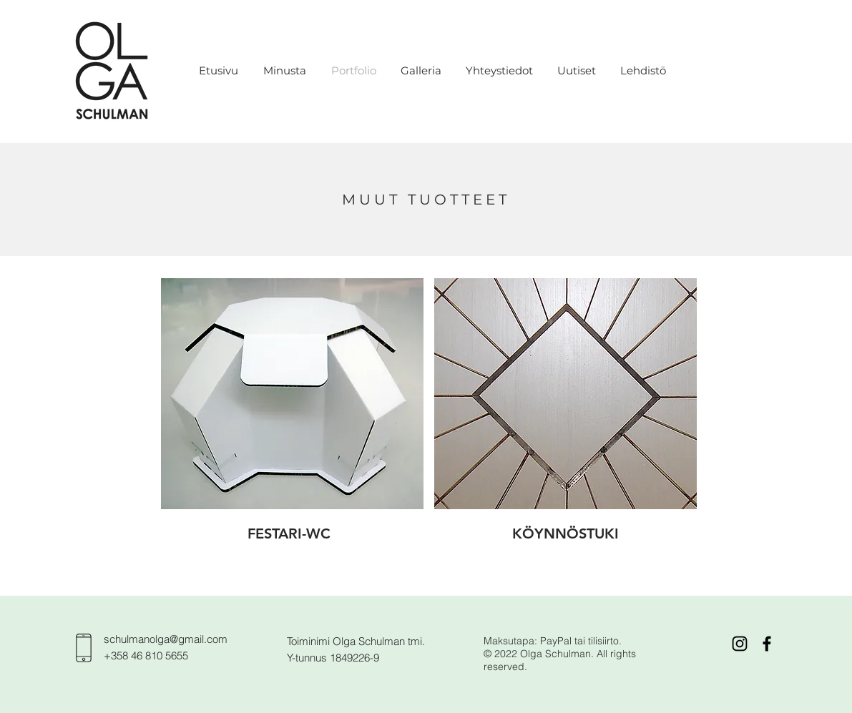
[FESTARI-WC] (289, 533)
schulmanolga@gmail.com (165, 639)
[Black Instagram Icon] (740, 644)
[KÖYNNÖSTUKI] (565, 533)
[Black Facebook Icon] (767, 644)
